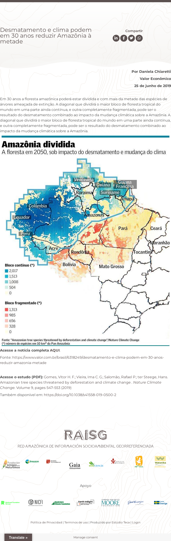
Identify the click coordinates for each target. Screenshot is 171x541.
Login (136, 522)
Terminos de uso (76, 522)
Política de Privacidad (46, 522)
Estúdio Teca (121, 522)
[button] (116, 38)
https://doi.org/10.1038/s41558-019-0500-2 (80, 395)
